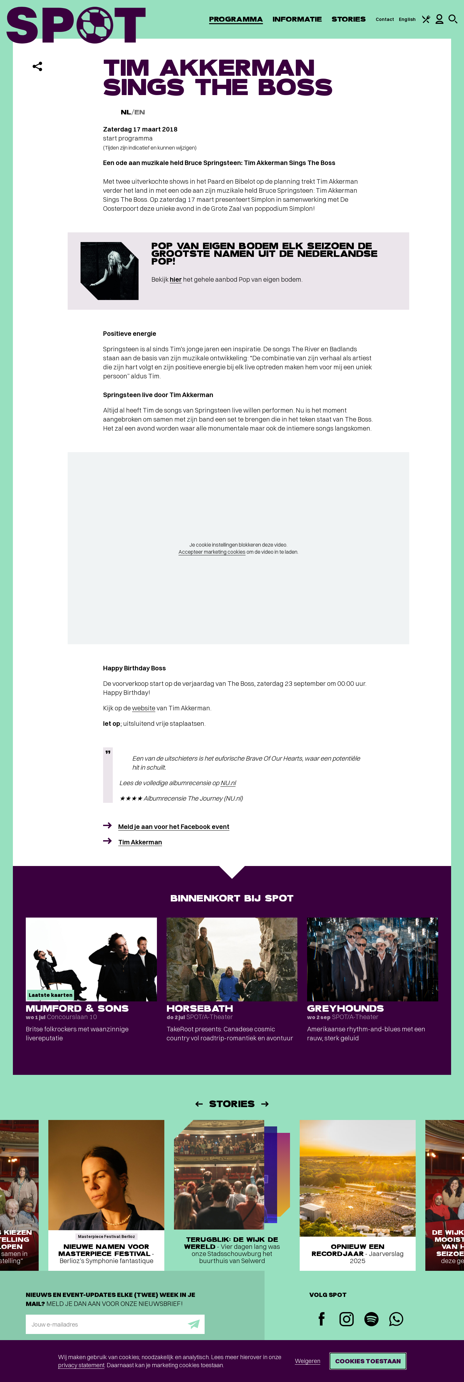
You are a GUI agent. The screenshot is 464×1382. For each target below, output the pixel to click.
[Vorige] (198, 1104)
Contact (385, 19)
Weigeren (307, 1361)
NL (126, 112)
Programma (236, 19)
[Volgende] (265, 1104)
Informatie (297, 19)
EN (139, 112)
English (407, 19)
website (143, 708)
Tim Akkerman (140, 842)
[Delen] (37, 66)
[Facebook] (321, 1320)
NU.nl (228, 783)
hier (176, 279)
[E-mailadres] (115, 1324)
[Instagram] (346, 1320)
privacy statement (81, 1365)
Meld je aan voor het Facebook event (173, 826)
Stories (349, 19)
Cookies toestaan (368, 1361)
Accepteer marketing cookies (212, 552)
